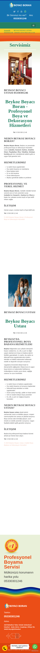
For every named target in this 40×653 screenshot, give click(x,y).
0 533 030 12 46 (21, 132)
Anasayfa (7, 30)
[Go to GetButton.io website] (34, 650)
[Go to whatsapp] (35, 646)
